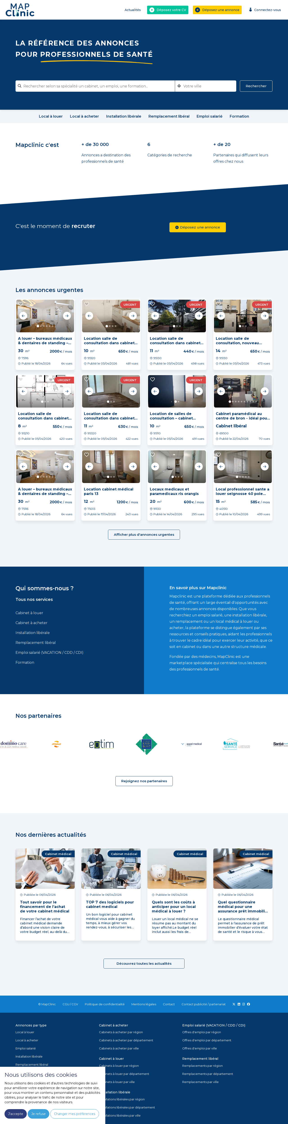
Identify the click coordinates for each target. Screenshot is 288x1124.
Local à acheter (27, 1040)
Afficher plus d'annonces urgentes (144, 534)
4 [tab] (46, 326)
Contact (169, 1004)
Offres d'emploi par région (201, 1032)
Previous (23, 316)
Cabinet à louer (29, 613)
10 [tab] (256, 401)
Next (67, 316)
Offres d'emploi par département (206, 1040)
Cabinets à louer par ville (117, 1082)
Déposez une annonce (217, 9)
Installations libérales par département (127, 1107)
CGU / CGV (70, 1004)
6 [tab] (52, 326)
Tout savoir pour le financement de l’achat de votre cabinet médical (44, 906)
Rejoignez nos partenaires (144, 781)
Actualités (133, 10)
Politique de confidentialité (105, 1004)
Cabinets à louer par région (119, 1065)
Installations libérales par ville (120, 1115)
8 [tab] (250, 401)
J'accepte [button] (15, 1114)
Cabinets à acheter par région (121, 1032)
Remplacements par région (202, 1065)
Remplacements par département (207, 1074)
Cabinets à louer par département (124, 1074)
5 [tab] (49, 326)
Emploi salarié (26, 1048)
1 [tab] (38, 326)
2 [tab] (41, 326)
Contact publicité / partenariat (204, 1004)
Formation (25, 662)
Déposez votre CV (167, 9)
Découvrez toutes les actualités (144, 963)
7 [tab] (247, 401)
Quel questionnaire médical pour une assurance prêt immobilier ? (243, 909)
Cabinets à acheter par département (126, 1040)
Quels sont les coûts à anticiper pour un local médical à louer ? (174, 906)
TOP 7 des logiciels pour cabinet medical (110, 904)
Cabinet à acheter (31, 623)
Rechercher (256, 86)
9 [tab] (253, 401)
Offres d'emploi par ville (199, 1048)
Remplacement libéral (36, 643)
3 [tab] (44, 326)
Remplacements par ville (200, 1082)
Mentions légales (143, 1004)
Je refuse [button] (38, 1114)
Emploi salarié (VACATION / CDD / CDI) (49, 652)
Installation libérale (33, 633)
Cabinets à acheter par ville (119, 1048)
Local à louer (25, 1032)
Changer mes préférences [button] (74, 1114)
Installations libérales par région (122, 1099)
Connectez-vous (264, 10)
